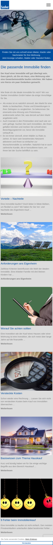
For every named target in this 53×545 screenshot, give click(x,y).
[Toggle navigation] (48, 5)
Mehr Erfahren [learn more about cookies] (31, 539)
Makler (27, 58)
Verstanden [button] (26, 543)
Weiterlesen (6, 214)
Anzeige (11, 58)
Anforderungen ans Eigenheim (16, 278)
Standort (40, 58)
